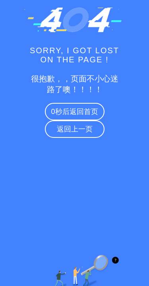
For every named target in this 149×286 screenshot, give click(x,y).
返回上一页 (75, 129)
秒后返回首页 (74, 112)
